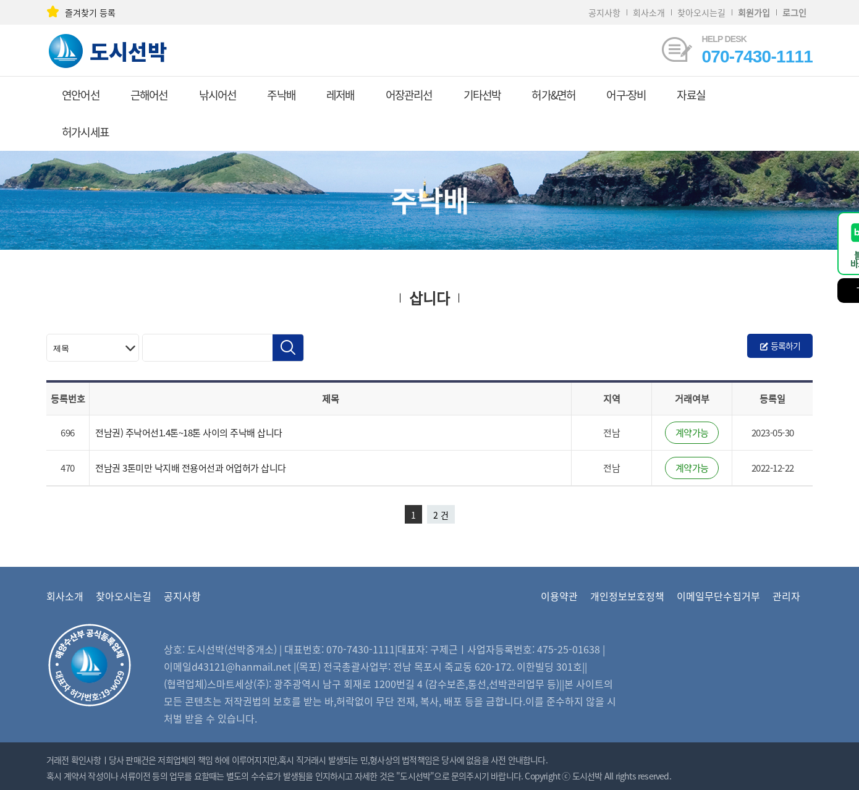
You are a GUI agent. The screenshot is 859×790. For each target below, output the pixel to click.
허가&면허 (553, 95)
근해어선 (149, 95)
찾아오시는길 (701, 12)
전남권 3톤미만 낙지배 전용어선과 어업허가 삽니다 (190, 468)
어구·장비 (626, 95)
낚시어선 (218, 95)
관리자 (786, 595)
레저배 (340, 95)
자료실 (691, 95)
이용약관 (559, 595)
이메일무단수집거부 (718, 595)
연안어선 (80, 95)
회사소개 (649, 12)
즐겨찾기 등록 (81, 12)
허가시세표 (85, 132)
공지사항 (604, 12)
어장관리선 (409, 95)
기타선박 (482, 95)
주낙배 (281, 95)
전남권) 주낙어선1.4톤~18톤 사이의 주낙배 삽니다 (188, 433)
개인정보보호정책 (627, 595)
